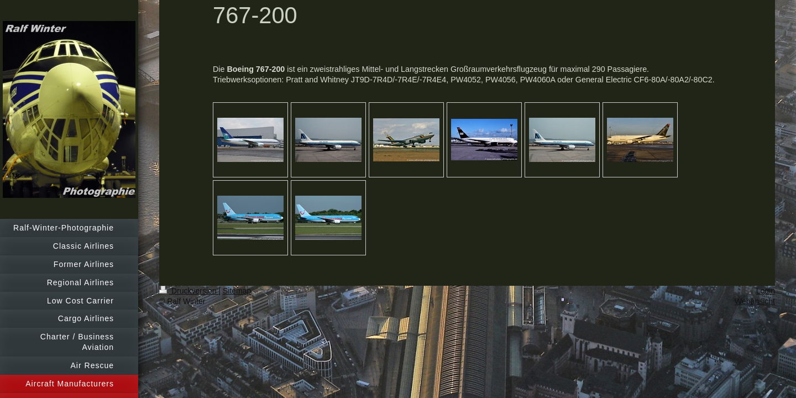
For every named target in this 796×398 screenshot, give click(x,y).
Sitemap (237, 290)
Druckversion (188, 290)
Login (765, 290)
